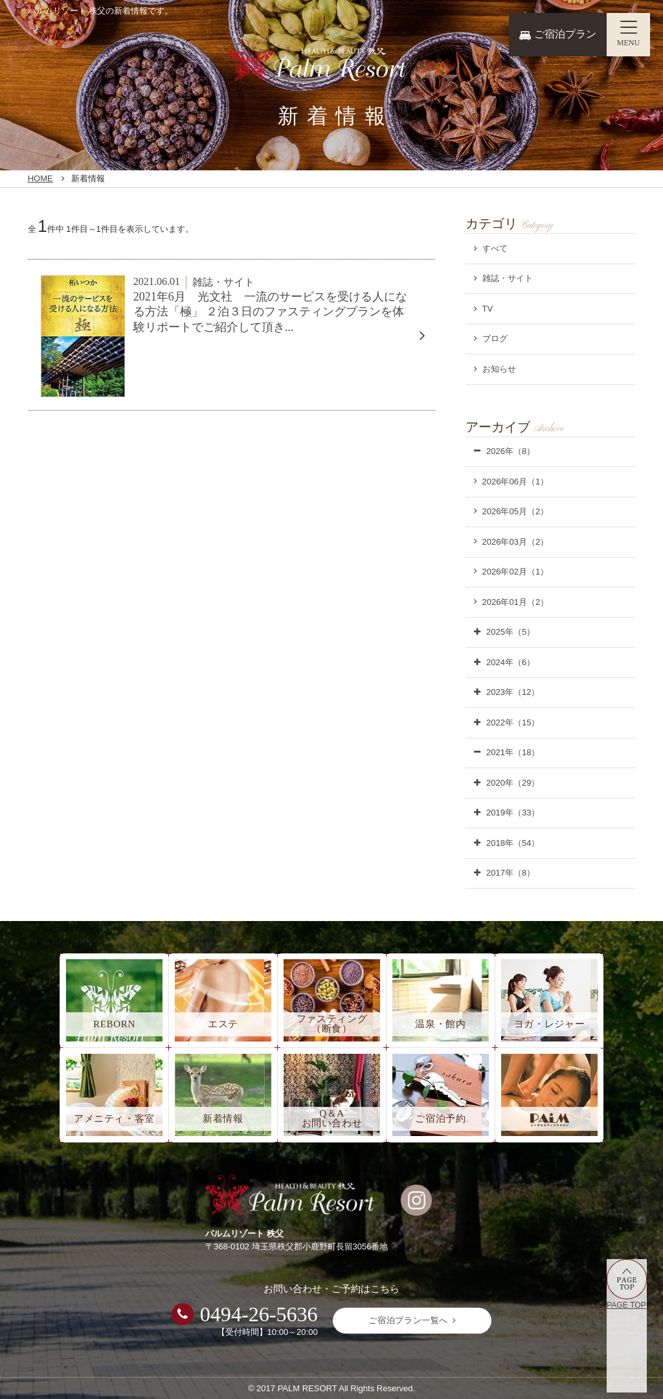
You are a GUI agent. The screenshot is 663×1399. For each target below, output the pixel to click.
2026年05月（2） (515, 511)
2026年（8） (510, 451)
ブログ (495, 338)
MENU (628, 42)
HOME (40, 178)
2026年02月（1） (515, 571)
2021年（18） (512, 752)
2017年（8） (510, 873)
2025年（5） (510, 632)
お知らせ (499, 369)
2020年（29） (512, 783)
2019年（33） (512, 812)
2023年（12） (512, 692)
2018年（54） (512, 843)
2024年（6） (510, 662)
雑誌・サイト (507, 278)
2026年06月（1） (515, 481)
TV (487, 308)
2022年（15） (512, 722)
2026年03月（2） (515, 542)
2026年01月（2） (515, 602)
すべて (495, 248)
